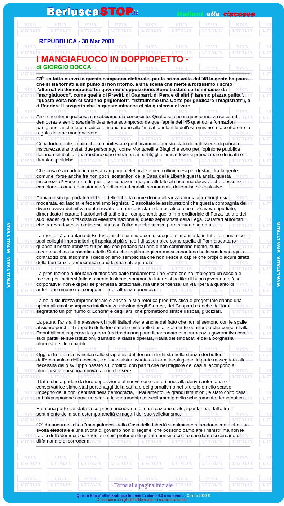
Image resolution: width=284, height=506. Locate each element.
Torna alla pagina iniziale (143, 485)
